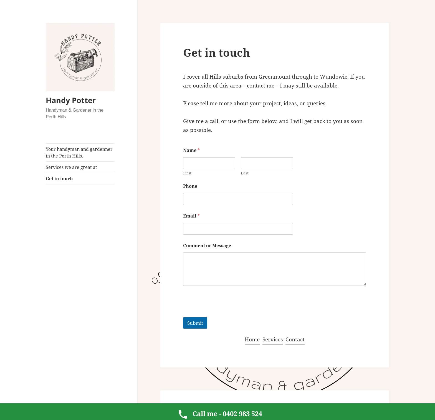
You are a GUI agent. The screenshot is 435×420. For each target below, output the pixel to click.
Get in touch (59, 179)
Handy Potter (71, 100)
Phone (190, 186)
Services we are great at (71, 167)
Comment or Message (207, 245)
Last (245, 173)
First (187, 173)
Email (191, 216)
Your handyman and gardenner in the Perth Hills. (79, 152)
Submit (195, 323)
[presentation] (225, 313)
